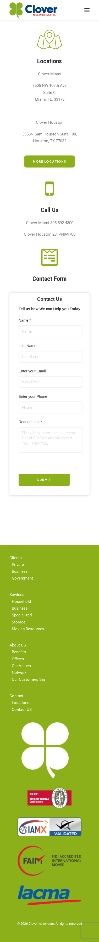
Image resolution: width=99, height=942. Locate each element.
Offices (18, 659)
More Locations (49, 161)
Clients (15, 557)
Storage (18, 622)
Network (19, 672)
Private (18, 564)
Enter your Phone (33, 396)
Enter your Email (32, 371)
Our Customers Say (29, 679)
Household (21, 601)
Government (22, 578)
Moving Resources (28, 629)
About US (17, 645)
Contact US (22, 709)
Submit (44, 480)
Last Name (27, 346)
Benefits (19, 652)
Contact (16, 696)
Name (25, 320)
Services (16, 594)
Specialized (22, 615)
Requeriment (30, 422)
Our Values (21, 665)
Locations (20, 702)
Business (20, 571)
